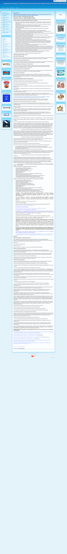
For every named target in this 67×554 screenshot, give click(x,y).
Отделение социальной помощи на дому (6, 30)
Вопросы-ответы (4, 51)
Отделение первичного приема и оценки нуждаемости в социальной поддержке (6, 32)
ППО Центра (4, 47)
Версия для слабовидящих (32, 353)
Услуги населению (4, 41)
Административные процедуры (6, 46)
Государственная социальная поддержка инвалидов (6, 50)
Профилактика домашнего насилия (5, 57)
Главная (4, 36)
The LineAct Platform (53, 357)
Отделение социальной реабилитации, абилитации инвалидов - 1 (6, 24)
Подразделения (5, 10)
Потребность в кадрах (5, 55)
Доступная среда (4, 45)
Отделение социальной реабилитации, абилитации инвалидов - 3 (6, 18)
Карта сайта (37, 353)
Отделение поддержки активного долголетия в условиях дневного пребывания (6, 22)
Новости (3, 42)
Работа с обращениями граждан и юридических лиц (6, 52)
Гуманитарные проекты (5, 48)
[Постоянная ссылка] (22, 346)
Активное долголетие (5, 44)
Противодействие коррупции (6, 43)
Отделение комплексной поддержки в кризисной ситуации (5, 27)
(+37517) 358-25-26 (61, 37)
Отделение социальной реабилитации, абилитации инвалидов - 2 (6, 20)
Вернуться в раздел (19, 348)
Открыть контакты (60, 39)
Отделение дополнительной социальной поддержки (6, 28)
